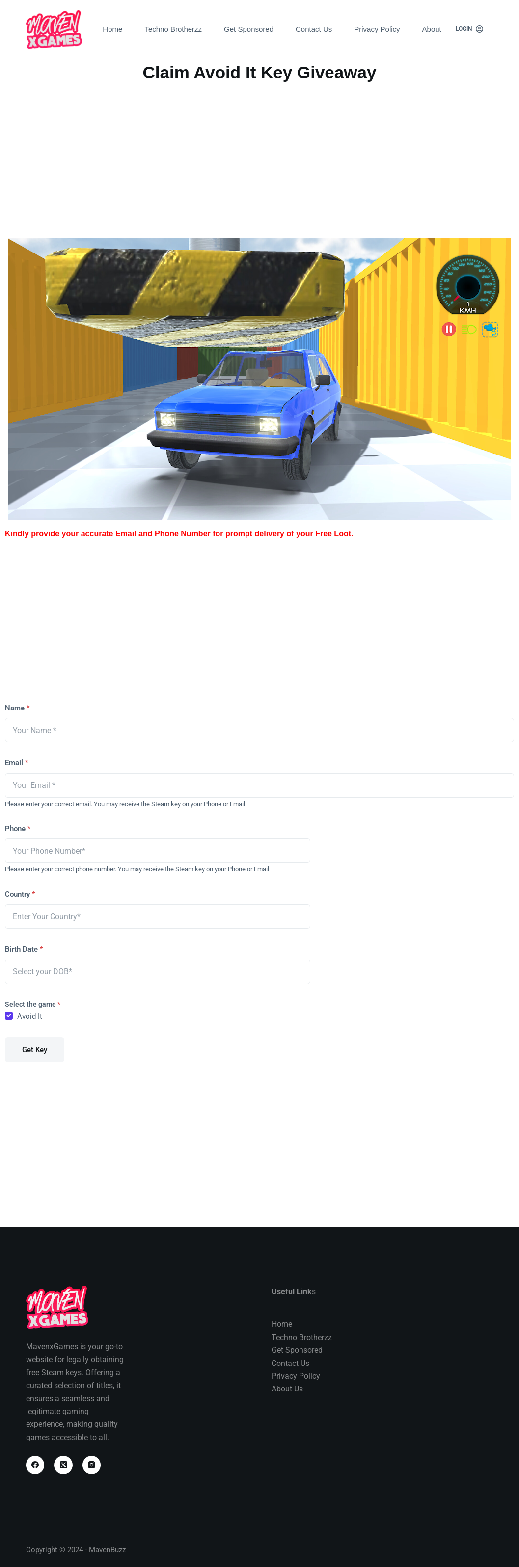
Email (16, 762)
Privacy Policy (377, 29)
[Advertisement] (259, 159)
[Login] (469, 29)
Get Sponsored (248, 29)
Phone (17, 828)
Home (112, 29)
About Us (437, 29)
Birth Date (24, 949)
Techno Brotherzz (173, 29)
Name (17, 708)
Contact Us (314, 29)
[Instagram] (91, 1465)
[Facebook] (35, 1465)
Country (20, 894)
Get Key (34, 1049)
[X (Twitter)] (63, 1465)
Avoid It (29, 1016)
